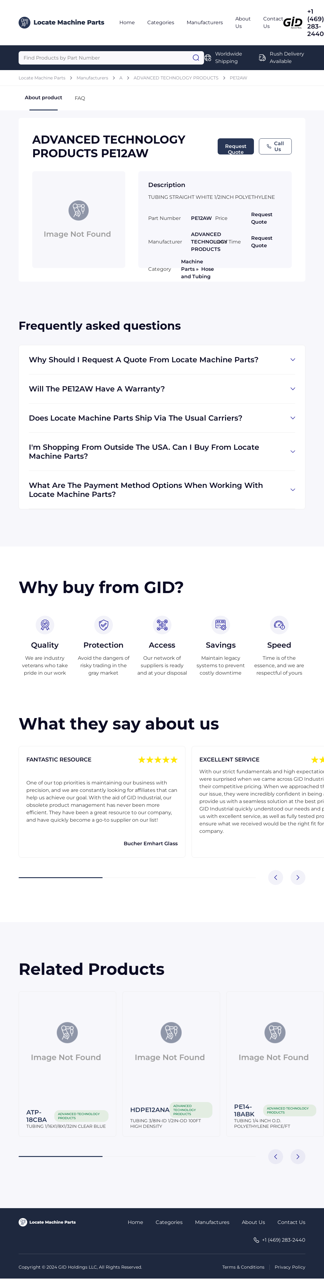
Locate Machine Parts (42, 78)
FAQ (80, 98)
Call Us (275, 146)
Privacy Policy (290, 1267)
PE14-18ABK (244, 1110)
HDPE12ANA (150, 1110)
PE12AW (238, 78)
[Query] (111, 58)
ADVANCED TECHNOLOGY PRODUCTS (176, 78)
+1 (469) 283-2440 (315, 23)
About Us (253, 1222)
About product (43, 102)
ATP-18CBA (36, 1116)
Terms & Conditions (243, 1267)
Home (127, 22)
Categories (160, 22)
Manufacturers (205, 22)
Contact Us (291, 1222)
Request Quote (235, 148)
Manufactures (212, 1222)
